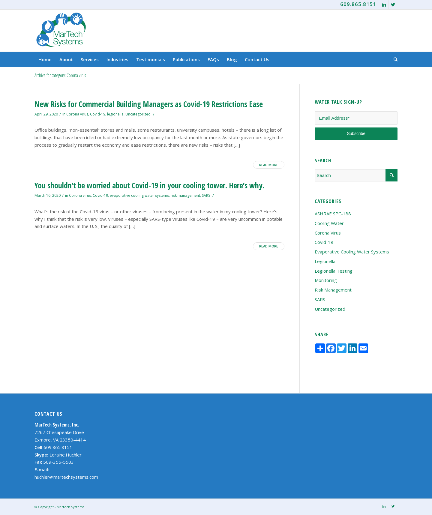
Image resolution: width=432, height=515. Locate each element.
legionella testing (333, 271)
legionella (115, 114)
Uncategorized (138, 114)
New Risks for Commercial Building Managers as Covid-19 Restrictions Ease (148, 104)
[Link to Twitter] (393, 4)
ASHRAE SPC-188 (333, 214)
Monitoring (326, 280)
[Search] (394, 59)
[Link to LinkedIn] (384, 4)
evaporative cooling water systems (139, 195)
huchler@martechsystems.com (66, 477)
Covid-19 (97, 114)
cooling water (329, 223)
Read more (268, 165)
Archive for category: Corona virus (60, 75)
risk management (185, 195)
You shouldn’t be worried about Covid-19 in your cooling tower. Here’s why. (149, 185)
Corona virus (77, 114)
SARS (206, 195)
